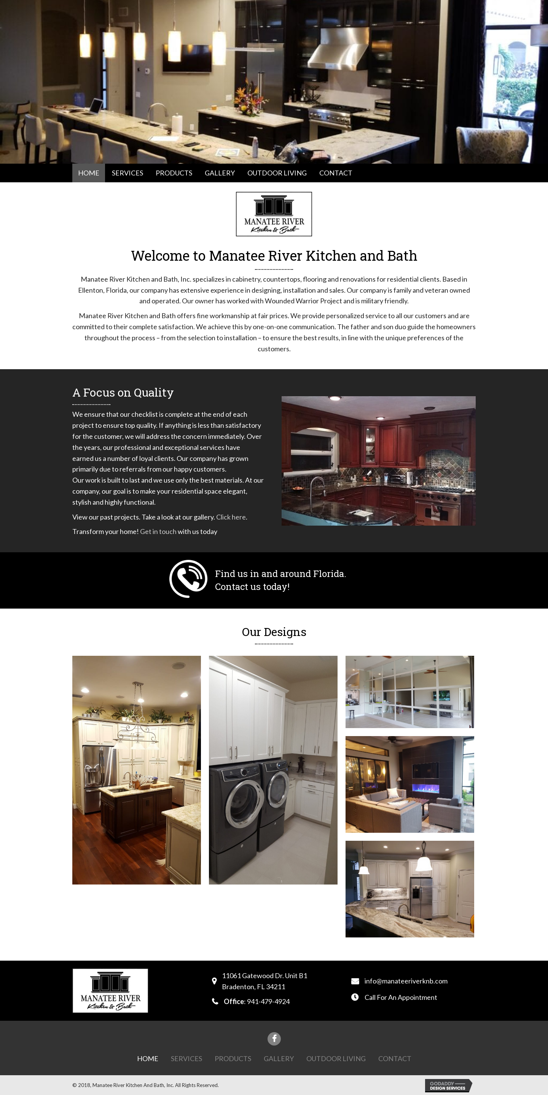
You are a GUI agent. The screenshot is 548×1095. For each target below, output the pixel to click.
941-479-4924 (268, 1001)
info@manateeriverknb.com (406, 981)
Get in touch (158, 531)
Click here (231, 517)
